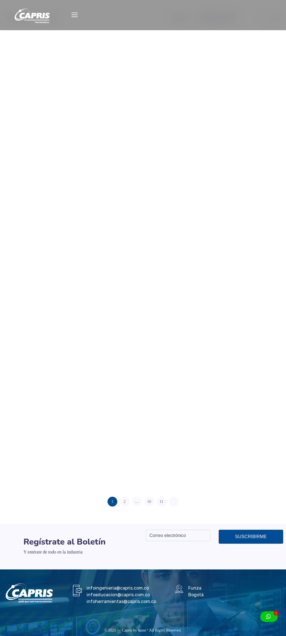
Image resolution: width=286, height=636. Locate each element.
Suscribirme (251, 536)
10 (149, 502)
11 (161, 502)
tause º (143, 630)
